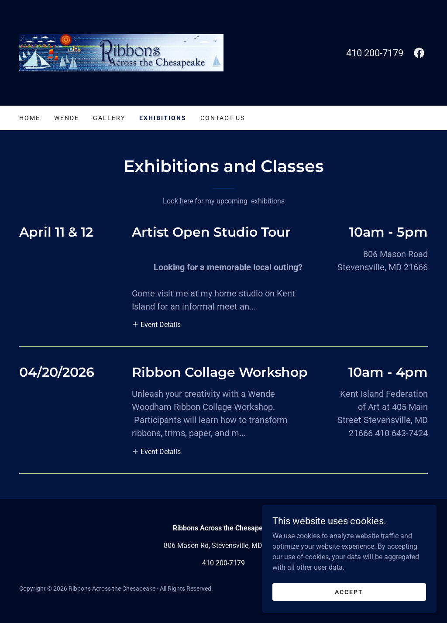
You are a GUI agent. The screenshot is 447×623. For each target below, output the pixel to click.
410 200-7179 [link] (374, 53)
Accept (349, 603)
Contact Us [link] (222, 117)
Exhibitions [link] (162, 117)
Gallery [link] (109, 117)
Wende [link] (66, 117)
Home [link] (29, 117)
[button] (156, 324)
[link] (121, 52)
